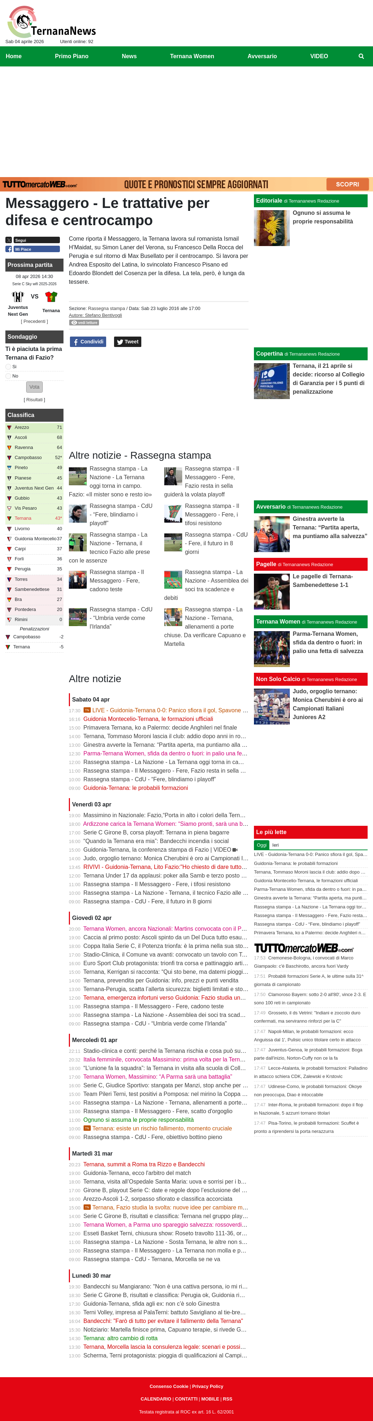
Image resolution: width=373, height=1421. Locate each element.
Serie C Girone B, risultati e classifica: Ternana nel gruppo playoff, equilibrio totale (187, 1216)
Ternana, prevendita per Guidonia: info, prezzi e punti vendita (160, 980)
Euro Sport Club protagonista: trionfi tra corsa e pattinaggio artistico (169, 963)
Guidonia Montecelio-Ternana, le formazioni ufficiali (148, 719)
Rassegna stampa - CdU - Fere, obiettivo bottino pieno (153, 1137)
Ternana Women (278, 622)
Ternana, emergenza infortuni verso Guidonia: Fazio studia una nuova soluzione (185, 998)
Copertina (269, 354)
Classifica (21, 415)
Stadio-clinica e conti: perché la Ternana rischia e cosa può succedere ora (177, 1051)
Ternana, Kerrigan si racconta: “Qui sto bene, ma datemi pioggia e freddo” (176, 972)
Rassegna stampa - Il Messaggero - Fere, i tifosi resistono (212, 514)
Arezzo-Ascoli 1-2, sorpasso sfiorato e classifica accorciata (157, 1199)
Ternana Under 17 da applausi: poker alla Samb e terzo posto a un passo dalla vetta (190, 875)
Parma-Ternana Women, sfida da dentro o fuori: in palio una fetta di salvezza (181, 753)
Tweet (128, 342)
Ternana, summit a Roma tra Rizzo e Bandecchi (144, 1164)
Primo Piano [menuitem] (71, 56)
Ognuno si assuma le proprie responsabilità (139, 1120)
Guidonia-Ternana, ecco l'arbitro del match (137, 1173)
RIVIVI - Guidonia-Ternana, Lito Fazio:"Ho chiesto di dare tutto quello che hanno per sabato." (201, 867)
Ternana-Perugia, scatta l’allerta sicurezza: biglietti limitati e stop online (173, 989)
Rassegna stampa (106, 308)
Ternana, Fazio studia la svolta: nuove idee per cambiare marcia (169, 1207)
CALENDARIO (156, 1399)
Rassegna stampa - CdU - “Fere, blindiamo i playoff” (121, 514)
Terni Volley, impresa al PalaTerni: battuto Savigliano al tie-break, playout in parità (186, 1312)
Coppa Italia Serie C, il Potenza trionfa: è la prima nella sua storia (166, 946)
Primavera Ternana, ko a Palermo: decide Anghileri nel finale (160, 728)
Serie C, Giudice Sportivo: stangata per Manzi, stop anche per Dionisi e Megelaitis (188, 1085)
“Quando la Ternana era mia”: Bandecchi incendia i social (156, 841)
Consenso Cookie (169, 1386)
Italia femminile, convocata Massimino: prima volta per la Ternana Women (177, 1059)
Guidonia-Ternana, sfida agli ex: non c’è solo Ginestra (152, 1304)
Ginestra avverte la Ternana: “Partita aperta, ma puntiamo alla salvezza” (175, 745)
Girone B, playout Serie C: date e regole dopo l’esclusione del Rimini (171, 1190)
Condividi (88, 342)
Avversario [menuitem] (262, 56)
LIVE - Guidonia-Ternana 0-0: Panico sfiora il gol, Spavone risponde (174, 710)
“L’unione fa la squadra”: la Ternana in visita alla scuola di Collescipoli (172, 1068)
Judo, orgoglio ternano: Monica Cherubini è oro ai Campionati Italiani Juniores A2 (187, 858)
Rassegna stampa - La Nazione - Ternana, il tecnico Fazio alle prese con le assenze (190, 893)
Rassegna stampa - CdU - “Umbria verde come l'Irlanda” (121, 618)
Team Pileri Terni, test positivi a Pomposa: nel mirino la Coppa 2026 (169, 1094)
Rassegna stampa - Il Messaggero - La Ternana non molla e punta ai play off (181, 1251)
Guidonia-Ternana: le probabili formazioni (136, 788)
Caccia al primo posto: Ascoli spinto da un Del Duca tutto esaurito (167, 937)
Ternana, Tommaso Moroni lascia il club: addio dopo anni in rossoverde (173, 736)
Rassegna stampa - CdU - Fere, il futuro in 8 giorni (216, 543)
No (15, 376)
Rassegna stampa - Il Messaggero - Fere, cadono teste (117, 580)
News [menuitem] (129, 56)
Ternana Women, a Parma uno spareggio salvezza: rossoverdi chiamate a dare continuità (197, 1225)
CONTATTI (186, 1399)
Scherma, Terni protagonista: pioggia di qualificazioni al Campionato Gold (177, 1355)
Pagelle (266, 564)
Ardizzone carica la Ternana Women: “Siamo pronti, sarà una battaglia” (173, 824)
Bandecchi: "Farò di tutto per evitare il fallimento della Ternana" (163, 1321)
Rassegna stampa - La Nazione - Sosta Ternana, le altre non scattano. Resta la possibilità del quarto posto (219, 1242)
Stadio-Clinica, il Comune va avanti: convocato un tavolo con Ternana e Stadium (185, 955)
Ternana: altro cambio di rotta (120, 1338)
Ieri (275, 845)
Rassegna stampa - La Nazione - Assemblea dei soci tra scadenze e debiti (178, 1015)
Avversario (270, 507)
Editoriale (269, 201)
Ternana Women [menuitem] (192, 56)
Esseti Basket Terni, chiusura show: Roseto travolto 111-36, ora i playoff (175, 1233)
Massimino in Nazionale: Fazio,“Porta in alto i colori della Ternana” (167, 815)
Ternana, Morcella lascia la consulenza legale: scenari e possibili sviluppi (175, 1347)
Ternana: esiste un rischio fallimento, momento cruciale (158, 1128)
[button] (34, 387)
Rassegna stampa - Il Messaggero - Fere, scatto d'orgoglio (158, 1111)
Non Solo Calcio (278, 679)
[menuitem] (361, 56)
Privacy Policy (207, 1386)
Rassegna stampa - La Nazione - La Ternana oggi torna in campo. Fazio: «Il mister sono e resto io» (210, 762)
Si (14, 366)
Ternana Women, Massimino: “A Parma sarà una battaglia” (157, 1077)
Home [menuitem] (14, 56)
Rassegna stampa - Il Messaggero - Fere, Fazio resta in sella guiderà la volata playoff (192, 771)
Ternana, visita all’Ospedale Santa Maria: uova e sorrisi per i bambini (170, 1182)
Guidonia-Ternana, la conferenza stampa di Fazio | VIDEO (157, 850)
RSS (227, 1399)
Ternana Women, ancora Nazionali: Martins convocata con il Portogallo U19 (179, 929)
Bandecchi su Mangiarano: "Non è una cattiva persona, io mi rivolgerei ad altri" (183, 1286)
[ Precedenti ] (34, 321)
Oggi (261, 845)
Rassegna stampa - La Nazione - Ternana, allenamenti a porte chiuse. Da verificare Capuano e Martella (205, 626)
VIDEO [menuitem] (319, 56)
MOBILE (210, 1399)
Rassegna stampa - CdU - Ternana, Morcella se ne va (152, 1259)
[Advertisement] (186, 120)
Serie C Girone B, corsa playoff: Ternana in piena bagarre (157, 832)
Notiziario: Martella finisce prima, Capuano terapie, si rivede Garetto (170, 1330)
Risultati (34, 399)
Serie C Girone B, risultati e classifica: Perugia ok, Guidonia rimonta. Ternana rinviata (191, 1295)
